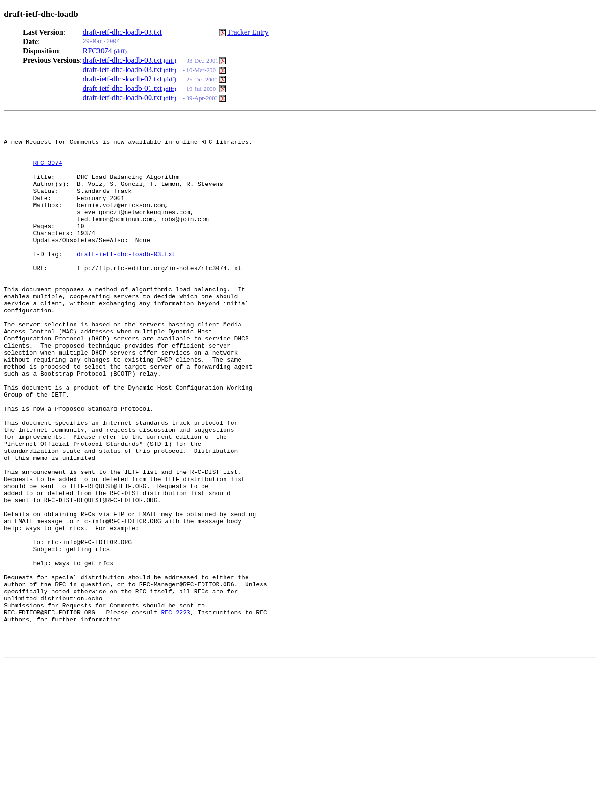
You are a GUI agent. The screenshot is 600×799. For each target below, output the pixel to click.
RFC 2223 (175, 710)
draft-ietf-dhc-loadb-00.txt (122, 98)
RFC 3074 (47, 171)
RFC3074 (97, 51)
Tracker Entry (248, 32)
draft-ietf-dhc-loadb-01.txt (122, 88)
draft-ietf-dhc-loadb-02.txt (122, 79)
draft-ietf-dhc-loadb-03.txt (122, 32)
